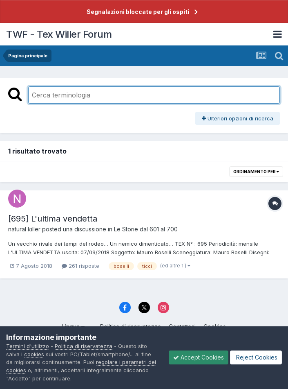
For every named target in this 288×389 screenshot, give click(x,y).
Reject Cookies (255, 357)
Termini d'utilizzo (27, 346)
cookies (34, 354)
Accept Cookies (198, 357)
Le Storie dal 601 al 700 (146, 229)
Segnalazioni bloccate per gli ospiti (138, 11)
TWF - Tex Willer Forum (59, 34)
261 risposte (80, 265)
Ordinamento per (256, 171)
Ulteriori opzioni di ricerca (237, 118)
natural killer (24, 229)
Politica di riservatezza (83, 346)
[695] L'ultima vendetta (52, 219)
